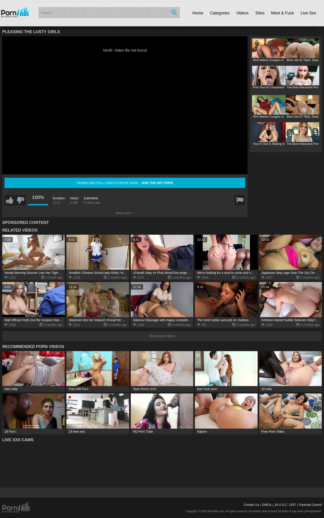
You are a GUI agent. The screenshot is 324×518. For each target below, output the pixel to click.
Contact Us (251, 505)
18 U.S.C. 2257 (285, 505)
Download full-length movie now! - (125, 183)
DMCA (266, 505)
